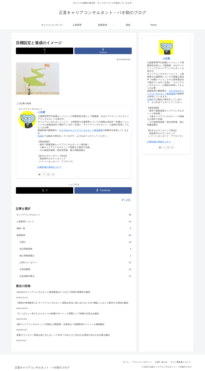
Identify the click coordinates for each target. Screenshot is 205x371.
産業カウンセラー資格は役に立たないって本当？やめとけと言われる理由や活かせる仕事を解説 (63, 335)
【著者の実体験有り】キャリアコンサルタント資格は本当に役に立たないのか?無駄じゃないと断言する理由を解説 (72, 303)
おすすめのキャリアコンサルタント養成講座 (81, 130)
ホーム (126, 362)
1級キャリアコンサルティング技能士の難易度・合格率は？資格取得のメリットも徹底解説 (61, 324)
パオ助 (41, 112)
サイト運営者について (180, 362)
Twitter (40, 136)
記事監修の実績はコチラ (49, 167)
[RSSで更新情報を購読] (53, 174)
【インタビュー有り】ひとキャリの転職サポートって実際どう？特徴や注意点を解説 (58, 313)
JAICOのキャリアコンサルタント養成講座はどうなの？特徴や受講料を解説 (53, 292)
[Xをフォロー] (44, 174)
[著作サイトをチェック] (39, 174)
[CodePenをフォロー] (49, 174)
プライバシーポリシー (142, 362)
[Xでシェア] (44, 51)
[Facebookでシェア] (103, 51)
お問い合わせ (161, 362)
